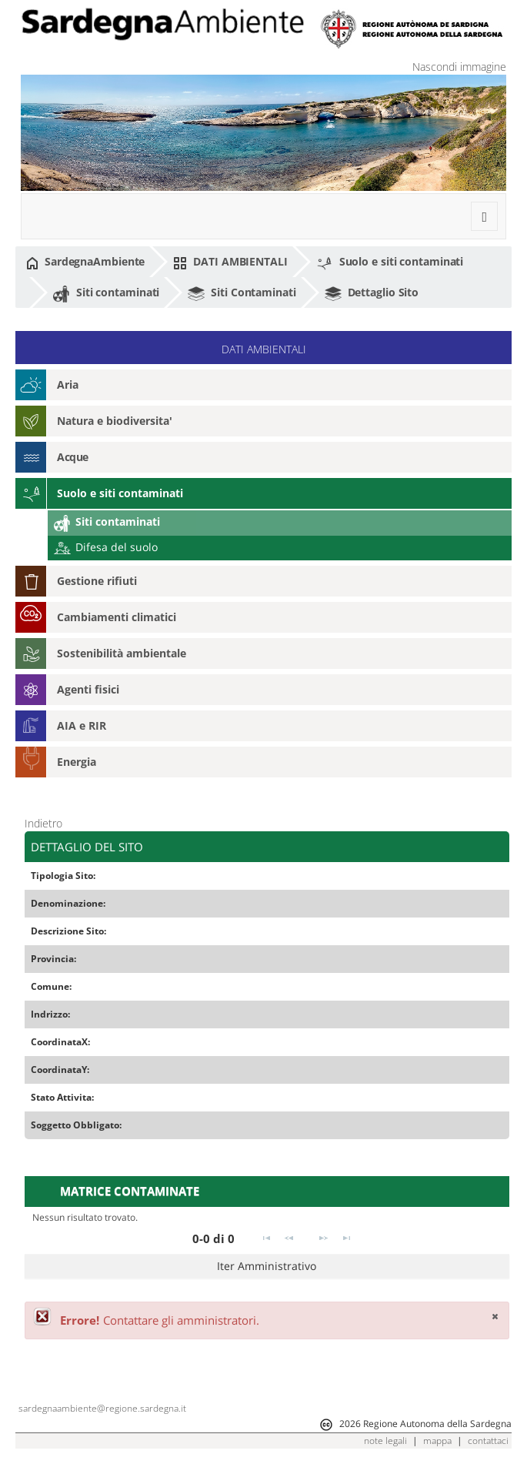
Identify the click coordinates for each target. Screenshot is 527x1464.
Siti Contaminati (241, 293)
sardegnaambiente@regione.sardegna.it (102, 1408)
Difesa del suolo (106, 547)
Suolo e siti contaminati (390, 262)
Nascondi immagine (459, 66)
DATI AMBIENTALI (230, 261)
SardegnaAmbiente (85, 261)
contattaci (488, 1440)
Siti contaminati (106, 293)
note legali (385, 1440)
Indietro (43, 823)
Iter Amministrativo (266, 1265)
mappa (437, 1440)
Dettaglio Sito (372, 293)
